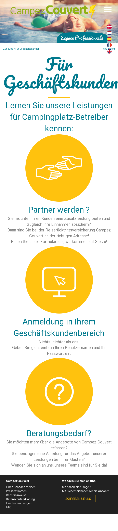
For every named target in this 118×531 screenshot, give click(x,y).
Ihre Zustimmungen (18, 503)
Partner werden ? (59, 210)
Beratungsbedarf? (59, 433)
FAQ (8, 507)
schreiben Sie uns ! (78, 498)
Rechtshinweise (16, 495)
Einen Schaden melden (21, 487)
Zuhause (8, 48)
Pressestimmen (16, 491)
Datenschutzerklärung (20, 499)
